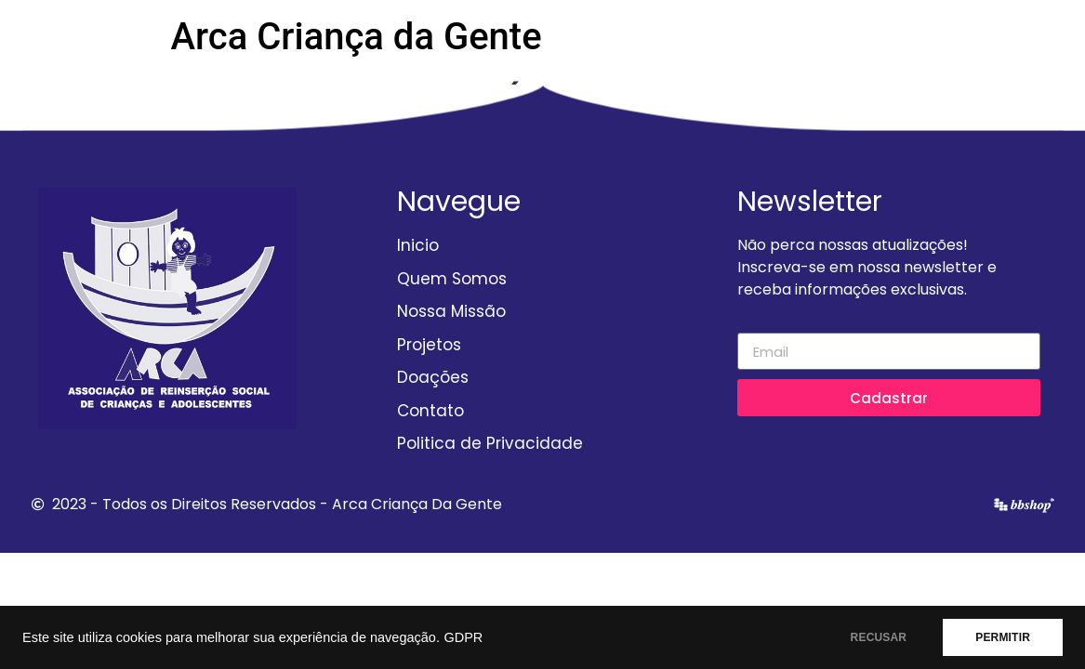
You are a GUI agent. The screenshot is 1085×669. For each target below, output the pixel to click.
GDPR (463, 637)
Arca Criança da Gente (356, 37)
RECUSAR (879, 637)
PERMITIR (1002, 637)
